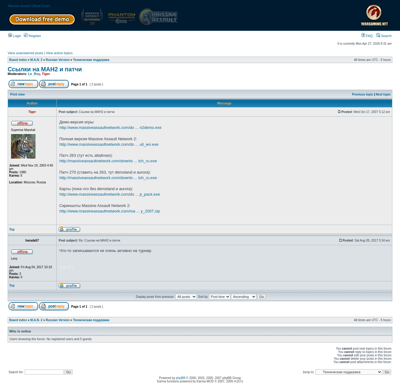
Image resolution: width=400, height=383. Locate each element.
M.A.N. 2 (36, 60)
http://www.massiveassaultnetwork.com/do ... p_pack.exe (109, 194)
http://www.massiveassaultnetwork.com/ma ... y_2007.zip (109, 211)
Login (14, 36)
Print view (17, 94)
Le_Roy (34, 74)
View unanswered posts (25, 53)
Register (32, 36)
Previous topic (362, 94)
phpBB (180, 378)
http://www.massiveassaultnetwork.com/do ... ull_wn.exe (109, 144)
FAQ (367, 36)
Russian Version (58, 60)
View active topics (59, 53)
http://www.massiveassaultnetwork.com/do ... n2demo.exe (110, 127)
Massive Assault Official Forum (29, 6)
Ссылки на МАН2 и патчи (45, 69)
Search (384, 36)
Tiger (46, 74)
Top (12, 229)
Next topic (383, 94)
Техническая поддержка (91, 60)
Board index (18, 60)
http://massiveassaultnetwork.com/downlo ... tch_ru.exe (108, 161)
